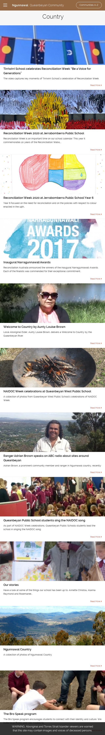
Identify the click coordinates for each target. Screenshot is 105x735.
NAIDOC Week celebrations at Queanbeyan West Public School (47, 391)
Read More (95, 85)
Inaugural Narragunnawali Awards (27, 262)
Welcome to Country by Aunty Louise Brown (34, 326)
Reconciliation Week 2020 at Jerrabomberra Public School (43, 133)
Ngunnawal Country (17, 649)
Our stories (11, 585)
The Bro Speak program (19, 714)
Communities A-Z (88, 5)
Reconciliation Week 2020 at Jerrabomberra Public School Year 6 (48, 197)
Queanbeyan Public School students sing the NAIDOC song (44, 520)
